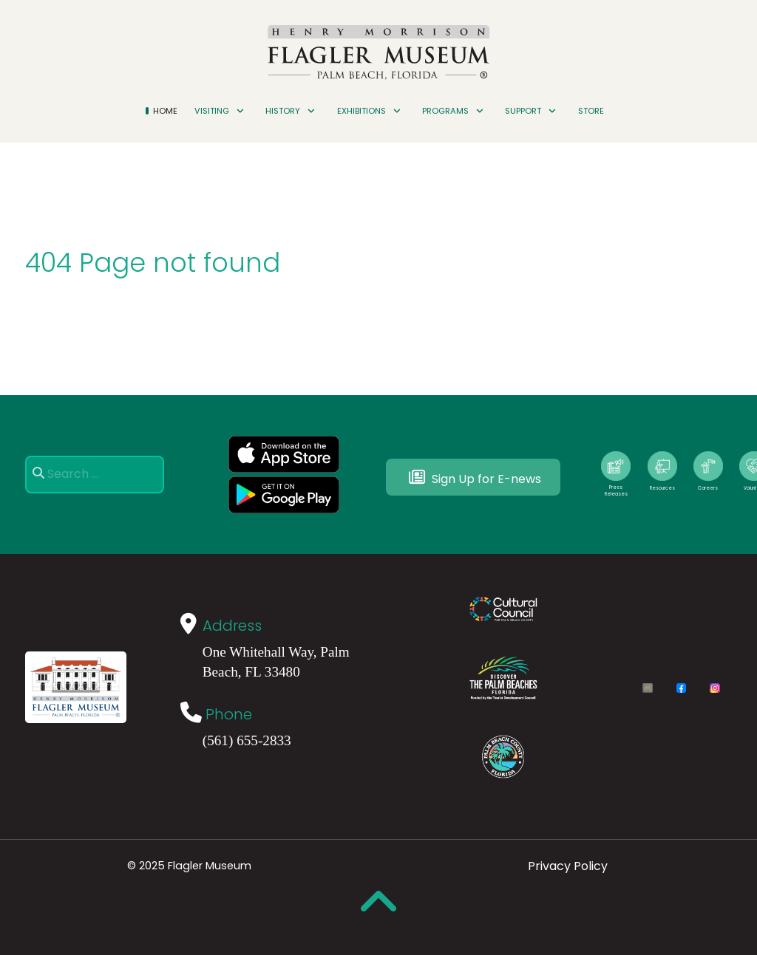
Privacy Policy (568, 866)
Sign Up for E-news (473, 477)
